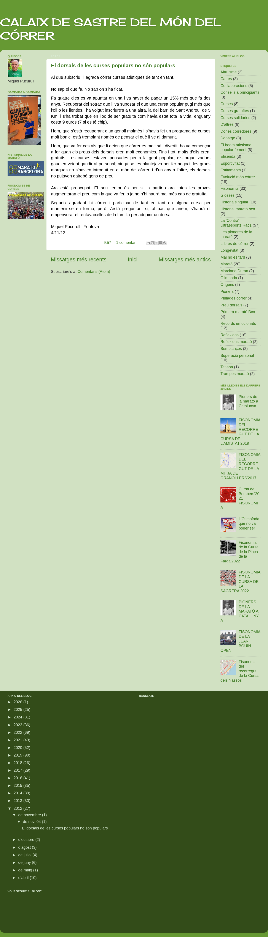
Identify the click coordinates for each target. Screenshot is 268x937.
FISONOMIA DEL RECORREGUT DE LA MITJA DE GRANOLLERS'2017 (240, 466)
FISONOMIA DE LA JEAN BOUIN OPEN (240, 641)
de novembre (30, 815)
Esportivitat (230, 163)
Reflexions (229, 335)
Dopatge (227, 138)
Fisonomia (229, 188)
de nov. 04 (32, 821)
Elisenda (227, 156)
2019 (18, 755)
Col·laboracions (233, 86)
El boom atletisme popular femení (235, 147)
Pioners (227, 291)
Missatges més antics (185, 259)
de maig (25, 870)
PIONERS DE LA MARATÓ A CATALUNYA (239, 611)
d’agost (25, 847)
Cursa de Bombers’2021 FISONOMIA (239, 498)
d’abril (24, 878)
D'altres (226, 124)
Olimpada (228, 278)
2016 (18, 778)
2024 (18, 717)
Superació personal (237, 355)
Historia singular (234, 202)
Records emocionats (238, 323)
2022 (18, 732)
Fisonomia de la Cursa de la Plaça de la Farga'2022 (239, 551)
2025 (18, 709)
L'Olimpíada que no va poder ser (249, 523)
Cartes (226, 79)
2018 (18, 763)
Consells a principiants (239, 92)
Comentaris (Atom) (94, 271)
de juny (25, 862)
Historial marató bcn (237, 209)
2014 (18, 793)
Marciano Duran (234, 271)
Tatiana (226, 367)
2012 (18, 808)
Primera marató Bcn (237, 312)
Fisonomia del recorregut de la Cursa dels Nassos (239, 671)
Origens (227, 284)
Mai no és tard (232, 257)
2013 (18, 801)
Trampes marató (234, 374)
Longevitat (229, 250)
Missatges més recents (79, 259)
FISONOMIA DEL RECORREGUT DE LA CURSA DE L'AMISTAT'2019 (240, 432)
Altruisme (228, 72)
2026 (18, 702)
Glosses (227, 195)
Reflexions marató (236, 342)
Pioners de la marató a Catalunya (248, 401)
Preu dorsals (231, 305)
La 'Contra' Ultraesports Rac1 (236, 222)
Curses (226, 104)
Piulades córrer (233, 298)
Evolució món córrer (237, 177)
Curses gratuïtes (234, 111)
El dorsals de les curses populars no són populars (113, 65)
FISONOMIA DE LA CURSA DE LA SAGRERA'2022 (240, 581)
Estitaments (230, 170)
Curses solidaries (235, 118)
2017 (18, 770)
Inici (132, 259)
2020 (18, 747)
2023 (18, 725)
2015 (18, 785)
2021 (18, 740)
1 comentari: (127, 242)
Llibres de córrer (234, 243)
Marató (226, 264)
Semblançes (231, 348)
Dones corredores (235, 131)
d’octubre (26, 839)
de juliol (25, 855)
